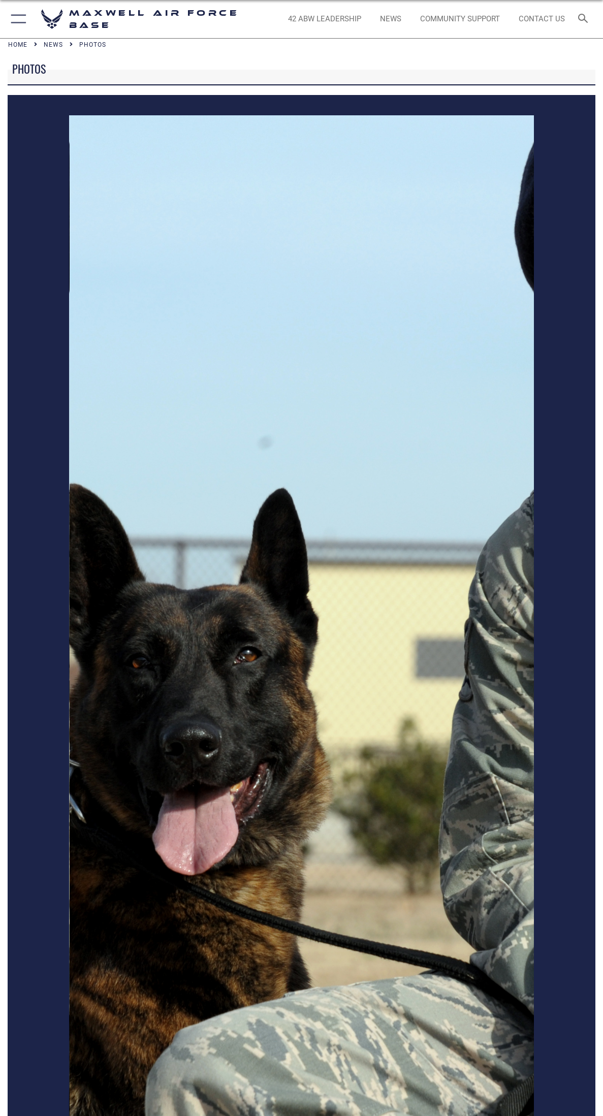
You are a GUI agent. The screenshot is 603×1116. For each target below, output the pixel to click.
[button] (16, 19)
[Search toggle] (585, 19)
